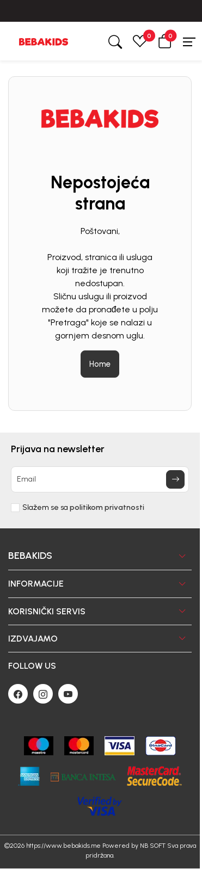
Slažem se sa (83, 507)
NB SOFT (153, 845)
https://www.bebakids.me (63, 845)
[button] (165, 41)
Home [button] (100, 364)
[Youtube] (68, 694)
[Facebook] (18, 694)
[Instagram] (43, 694)
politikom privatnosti (107, 507)
